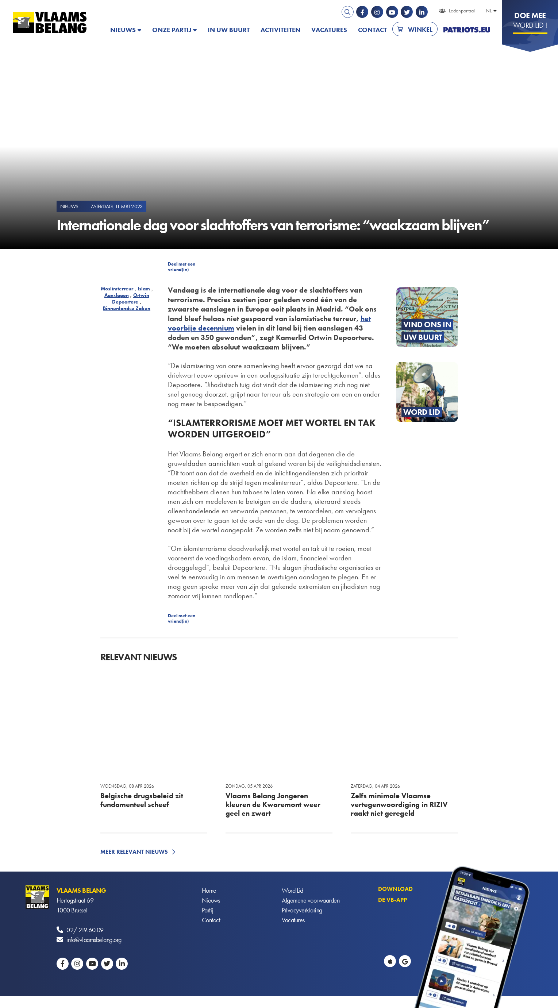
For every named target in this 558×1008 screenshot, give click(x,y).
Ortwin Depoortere (130, 298)
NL (489, 10)
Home (209, 890)
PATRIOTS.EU (466, 30)
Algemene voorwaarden (310, 900)
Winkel (420, 29)
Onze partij (171, 30)
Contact (372, 30)
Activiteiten (280, 30)
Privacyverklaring (302, 910)
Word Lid (292, 890)
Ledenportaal (462, 10)
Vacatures (329, 30)
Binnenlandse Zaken (126, 308)
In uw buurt (229, 30)
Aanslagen (116, 295)
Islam (144, 288)
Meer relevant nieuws (134, 852)
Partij (207, 910)
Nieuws (123, 30)
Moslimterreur (117, 288)
